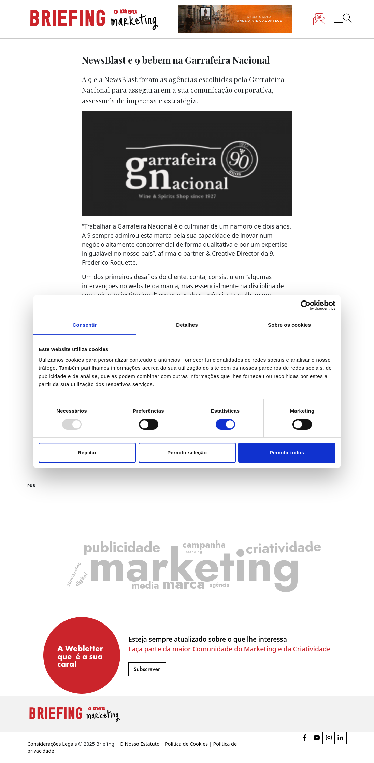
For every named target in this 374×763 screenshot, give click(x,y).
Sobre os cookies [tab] (289, 325)
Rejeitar (87, 452)
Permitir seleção (187, 452)
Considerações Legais (52, 743)
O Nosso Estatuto (140, 743)
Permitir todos (287, 452)
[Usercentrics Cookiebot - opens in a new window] (305, 305)
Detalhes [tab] (187, 325)
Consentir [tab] (85, 325)
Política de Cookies (186, 743)
